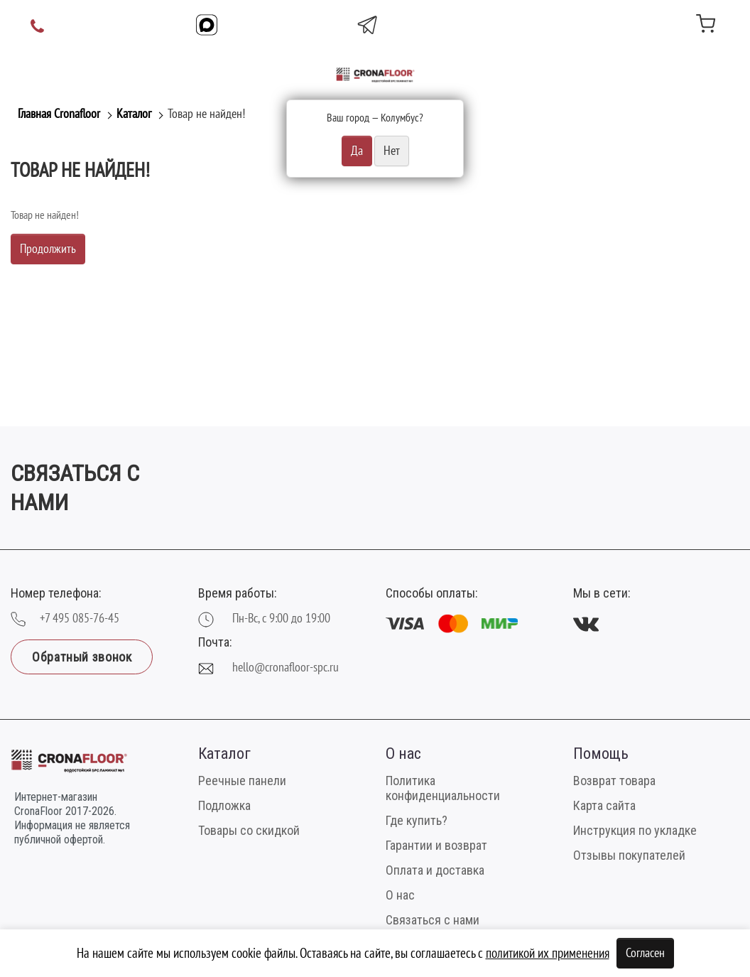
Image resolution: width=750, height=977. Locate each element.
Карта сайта (604, 805)
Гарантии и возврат (436, 845)
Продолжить (48, 249)
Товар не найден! (206, 114)
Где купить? (416, 820)
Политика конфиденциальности (443, 788)
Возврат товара (614, 780)
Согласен (645, 953)
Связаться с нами (432, 919)
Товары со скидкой (249, 830)
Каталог (133, 114)
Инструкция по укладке (635, 830)
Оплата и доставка (435, 870)
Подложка (224, 805)
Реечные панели (242, 780)
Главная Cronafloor (59, 114)
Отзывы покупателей (629, 855)
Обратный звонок (81, 656)
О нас (400, 894)
